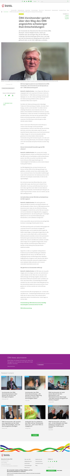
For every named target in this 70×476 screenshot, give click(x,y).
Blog (68, 10)
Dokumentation (55, 10)
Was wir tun (41, 10)
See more (35, 435)
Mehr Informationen (17, 474)
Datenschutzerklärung (11, 366)
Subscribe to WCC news (7, 104)
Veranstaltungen (34, 10)
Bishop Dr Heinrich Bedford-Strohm (8, 88)
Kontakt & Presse (62, 10)
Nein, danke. (59, 470)
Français (67, 17)
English (67, 15)
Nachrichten (27, 10)
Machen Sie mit (48, 10)
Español (67, 18)
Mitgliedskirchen (21, 10)
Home (1, 11)
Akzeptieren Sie (51, 470)
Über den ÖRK (13, 10)
